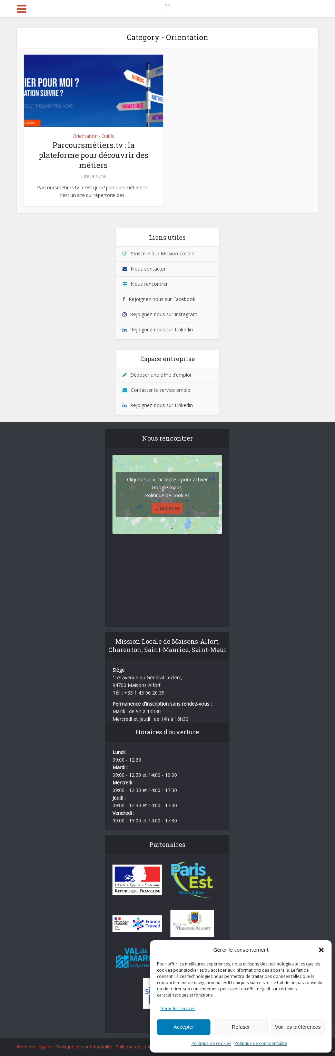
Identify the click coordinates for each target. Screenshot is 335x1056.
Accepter (184, 1027)
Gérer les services (177, 1008)
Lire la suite (93, 176)
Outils (107, 136)
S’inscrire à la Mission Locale (162, 253)
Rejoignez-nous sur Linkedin (161, 329)
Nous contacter (148, 268)
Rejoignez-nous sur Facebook (162, 299)
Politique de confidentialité (261, 1043)
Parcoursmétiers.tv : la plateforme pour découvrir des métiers (93, 155)
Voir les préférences (298, 1027)
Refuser (241, 1027)
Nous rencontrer (149, 284)
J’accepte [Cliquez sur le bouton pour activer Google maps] (167, 508)
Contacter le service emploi (161, 390)
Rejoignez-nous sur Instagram (163, 314)
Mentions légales (35, 1047)
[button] (321, 949)
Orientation (85, 136)
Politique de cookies (211, 1043)
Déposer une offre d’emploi (160, 374)
